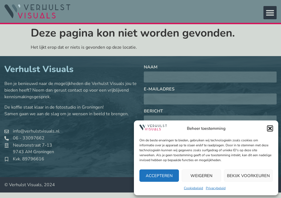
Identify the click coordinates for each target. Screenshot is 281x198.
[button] (270, 128)
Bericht (153, 111)
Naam (151, 67)
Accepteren (159, 175)
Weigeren (201, 175)
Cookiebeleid (193, 188)
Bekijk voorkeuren (248, 175)
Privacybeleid (216, 188)
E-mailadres (159, 89)
